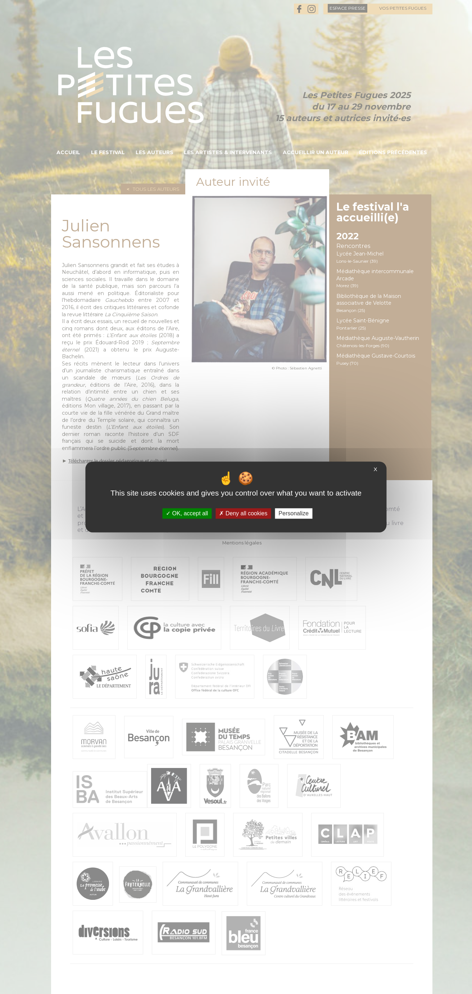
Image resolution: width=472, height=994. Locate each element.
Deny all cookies (243, 513)
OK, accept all (187, 513)
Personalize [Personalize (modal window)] (293, 513)
